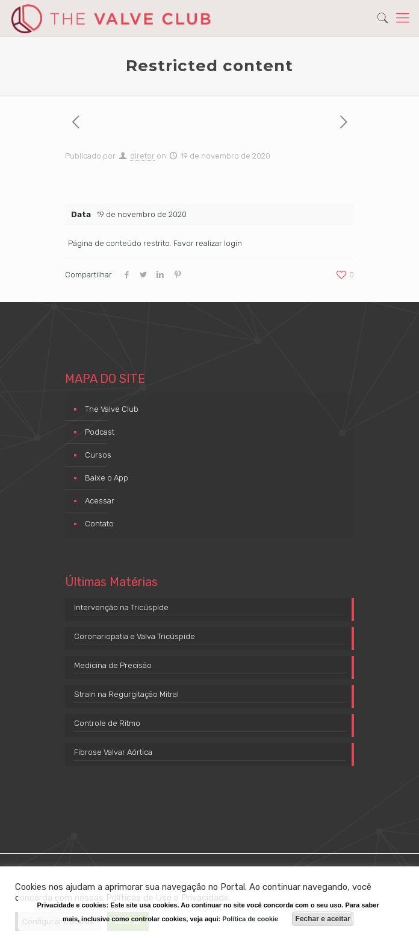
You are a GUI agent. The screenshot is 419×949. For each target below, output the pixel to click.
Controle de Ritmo (107, 723)
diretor (142, 155)
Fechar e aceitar (323, 919)
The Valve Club (111, 409)
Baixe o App (106, 477)
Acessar (99, 500)
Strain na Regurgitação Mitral (126, 694)
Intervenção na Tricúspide (121, 607)
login (233, 243)
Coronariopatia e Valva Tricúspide (134, 636)
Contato (99, 523)
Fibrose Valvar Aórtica (113, 752)
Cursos (98, 454)
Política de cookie (250, 918)
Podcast (99, 432)
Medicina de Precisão (113, 665)
